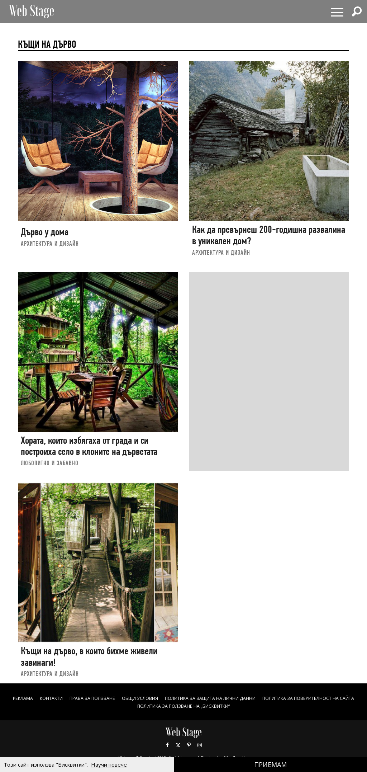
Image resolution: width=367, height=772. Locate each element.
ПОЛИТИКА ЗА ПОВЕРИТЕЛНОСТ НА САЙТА (125, 705)
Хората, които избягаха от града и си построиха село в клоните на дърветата (89, 446)
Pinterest (189, 745)
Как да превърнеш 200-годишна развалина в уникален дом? (268, 235)
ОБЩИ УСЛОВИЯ (189, 698)
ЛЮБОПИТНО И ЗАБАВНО (49, 463)
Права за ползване (135, 698)
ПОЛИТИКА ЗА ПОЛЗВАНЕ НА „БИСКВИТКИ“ (241, 705)
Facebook (167, 745)
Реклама (56, 698)
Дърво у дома (44, 232)
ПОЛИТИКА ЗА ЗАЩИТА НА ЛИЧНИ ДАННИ (270, 698)
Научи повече (109, 764)
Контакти (88, 698)
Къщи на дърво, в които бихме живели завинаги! (89, 656)
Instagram (199, 745)
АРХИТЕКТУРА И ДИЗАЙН (50, 243)
